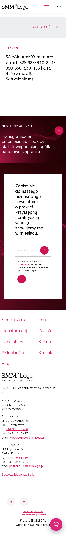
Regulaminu (24, 264)
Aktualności (43, 27)
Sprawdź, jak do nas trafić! (19, 475)
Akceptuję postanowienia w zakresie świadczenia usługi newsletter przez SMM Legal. (33, 266)
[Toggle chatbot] (56, 524)
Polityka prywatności (33, 512)
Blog (6, 364)
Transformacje (15, 331)
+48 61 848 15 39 (17, 458)
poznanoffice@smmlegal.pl (26, 466)
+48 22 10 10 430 (17, 429)
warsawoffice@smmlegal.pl (26, 438)
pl (57, 7)
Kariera (45, 342)
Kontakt (46, 353)
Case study (12, 342)
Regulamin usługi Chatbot (33, 515)
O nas (44, 320)
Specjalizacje (14, 320)
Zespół (44, 331)
